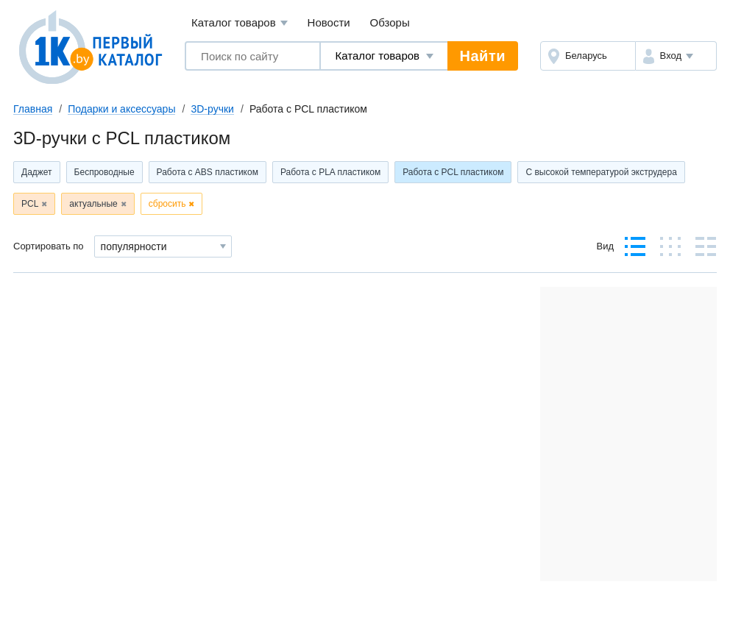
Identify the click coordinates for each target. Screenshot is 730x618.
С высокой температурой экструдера (601, 172)
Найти (483, 56)
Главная (32, 109)
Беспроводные (104, 172)
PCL (29, 204)
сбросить (167, 204)
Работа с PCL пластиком (453, 172)
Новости (329, 22)
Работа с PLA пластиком (330, 172)
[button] (676, 56)
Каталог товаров (239, 23)
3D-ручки (212, 109)
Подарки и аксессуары (121, 109)
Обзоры (390, 22)
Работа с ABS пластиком (207, 172)
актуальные (93, 204)
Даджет (36, 172)
